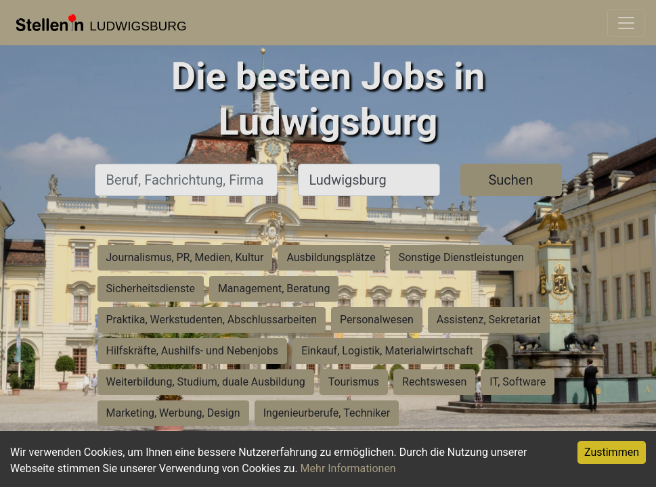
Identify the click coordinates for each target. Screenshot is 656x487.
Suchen (510, 180)
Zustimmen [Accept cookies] (611, 452)
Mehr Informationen (348, 468)
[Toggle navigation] (626, 23)
